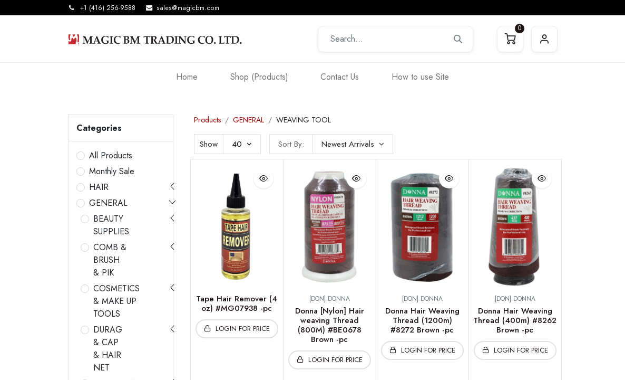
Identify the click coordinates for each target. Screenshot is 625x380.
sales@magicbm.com (188, 8)
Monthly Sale (111, 171)
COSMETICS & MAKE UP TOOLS (116, 301)
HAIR (99, 187)
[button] (352, 144)
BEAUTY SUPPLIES (111, 225)
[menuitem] (187, 77)
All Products (110, 155)
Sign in (544, 39)
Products (207, 120)
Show (209, 144)
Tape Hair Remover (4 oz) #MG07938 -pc (236, 303)
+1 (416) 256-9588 (107, 8)
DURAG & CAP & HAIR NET (107, 349)
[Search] (458, 39)
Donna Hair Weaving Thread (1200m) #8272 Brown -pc (422, 320)
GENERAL (108, 203)
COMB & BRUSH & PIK (109, 260)
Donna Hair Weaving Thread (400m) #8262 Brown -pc (514, 320)
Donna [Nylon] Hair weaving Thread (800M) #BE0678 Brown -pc (329, 325)
